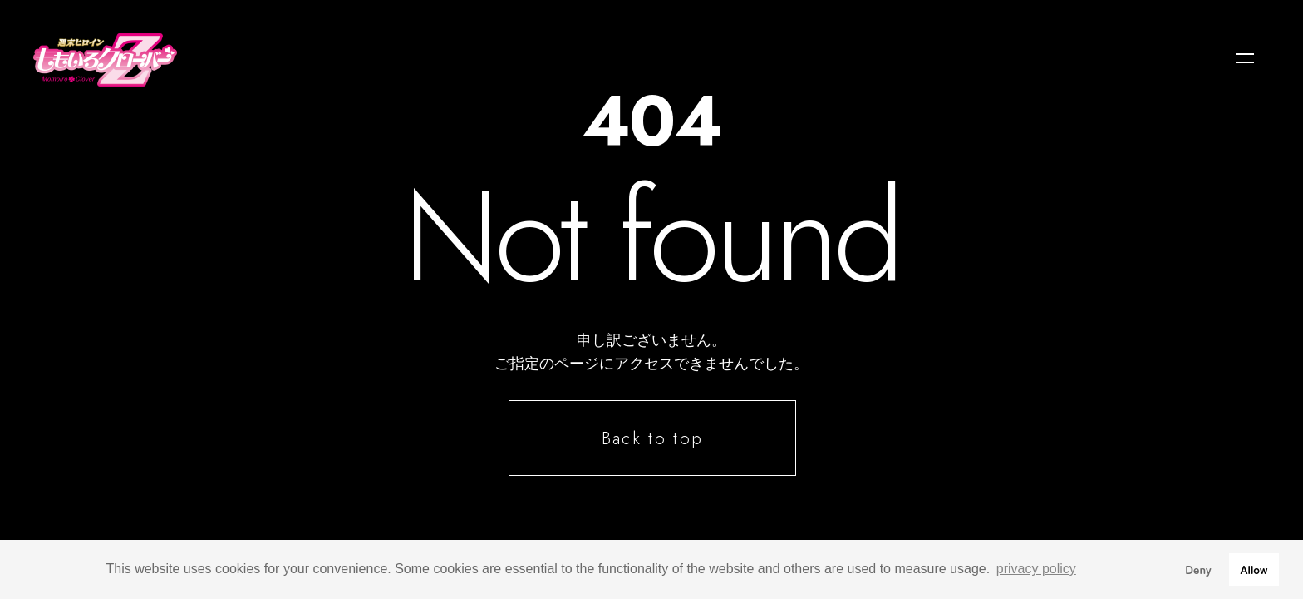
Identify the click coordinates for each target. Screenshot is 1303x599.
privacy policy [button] (1036, 569)
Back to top (652, 438)
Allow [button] (1254, 568)
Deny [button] (1198, 568)
